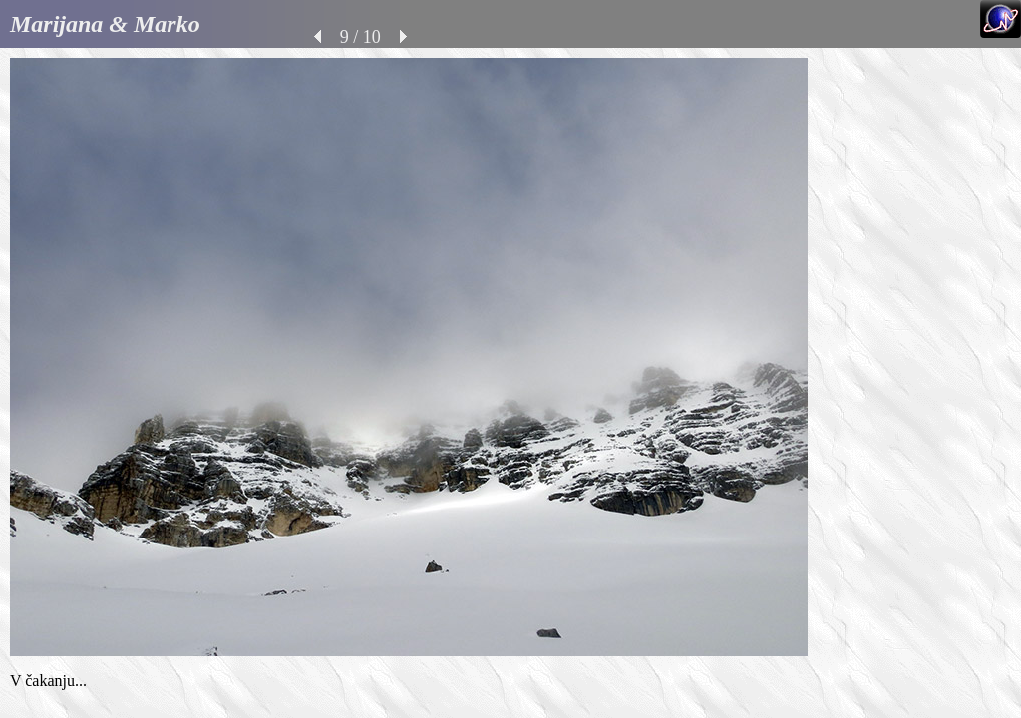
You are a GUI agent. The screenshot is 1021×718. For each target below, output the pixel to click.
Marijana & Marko (105, 24)
